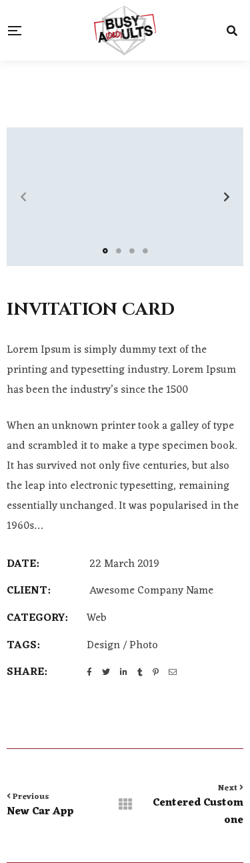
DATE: (23, 565)
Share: (27, 673)
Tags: (23, 646)
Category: (37, 619)
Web (97, 618)
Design (103, 645)
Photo (143, 645)
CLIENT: (28, 591)
